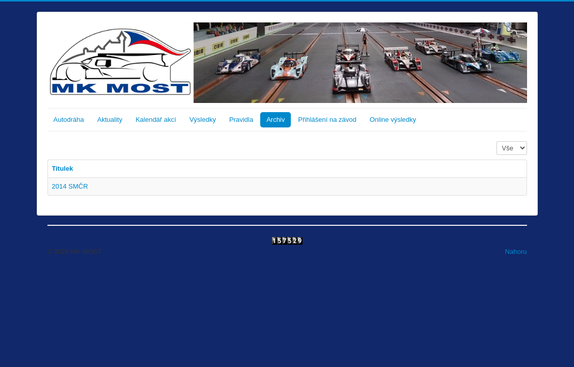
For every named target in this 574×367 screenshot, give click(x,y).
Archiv (275, 119)
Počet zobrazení (496, 141)
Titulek (62, 168)
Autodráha (69, 119)
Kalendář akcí (156, 119)
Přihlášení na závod (327, 119)
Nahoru (516, 251)
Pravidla (241, 119)
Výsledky (202, 119)
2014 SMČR (70, 186)
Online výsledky (392, 119)
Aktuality (109, 119)
